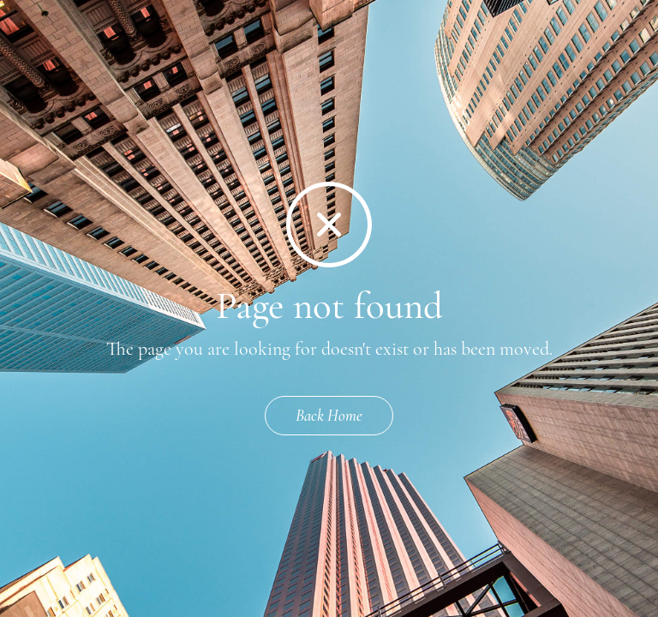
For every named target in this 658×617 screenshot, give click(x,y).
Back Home (329, 415)
